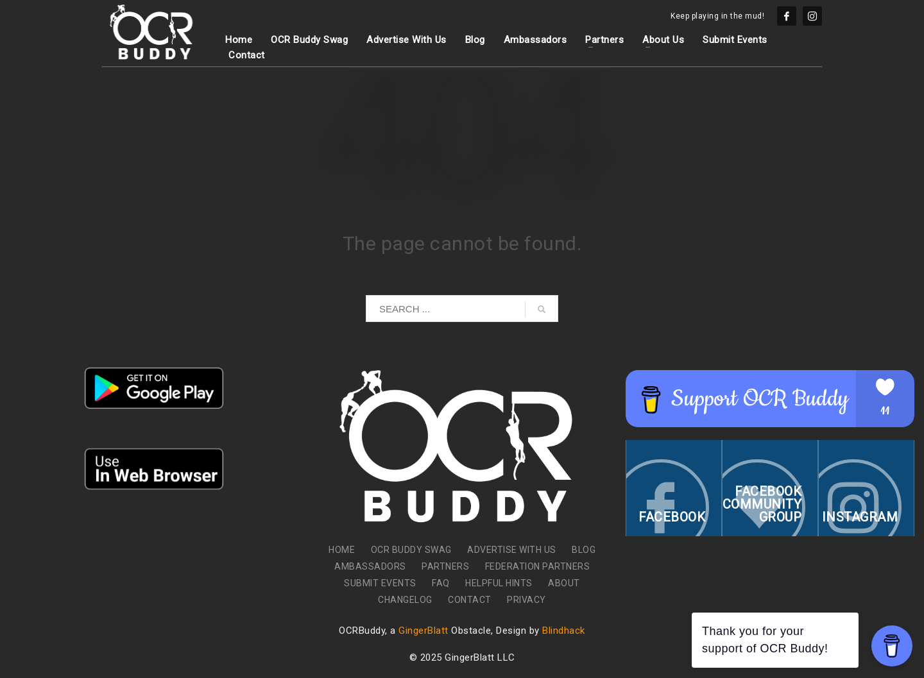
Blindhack (563, 630)
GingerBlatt (423, 630)
